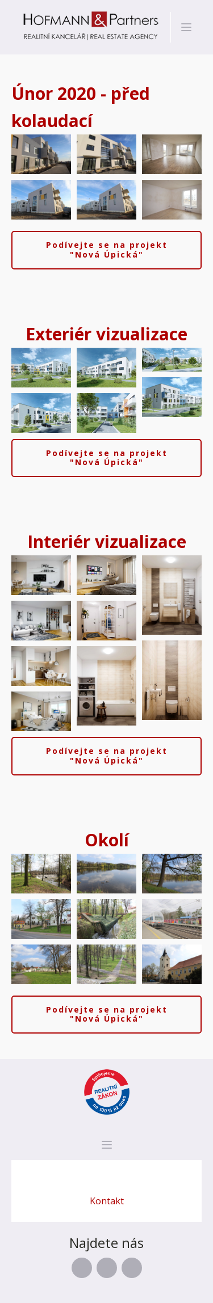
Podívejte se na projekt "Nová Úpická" (107, 249)
